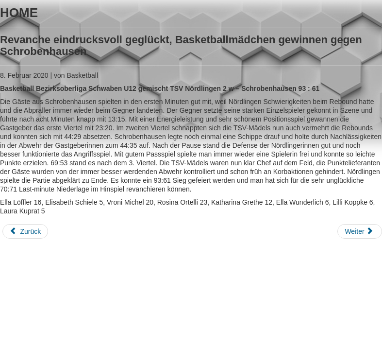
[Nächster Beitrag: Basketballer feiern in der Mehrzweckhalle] (359, 231)
